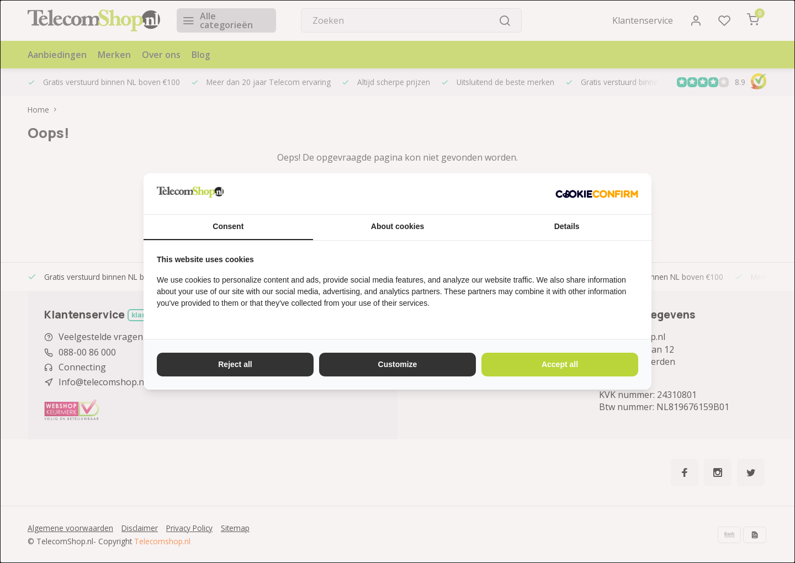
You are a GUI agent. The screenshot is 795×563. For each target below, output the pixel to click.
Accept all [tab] (560, 364)
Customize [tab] (397, 364)
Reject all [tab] (235, 364)
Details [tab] (567, 226)
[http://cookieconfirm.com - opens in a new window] (596, 194)
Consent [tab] (228, 226)
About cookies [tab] (397, 226)
